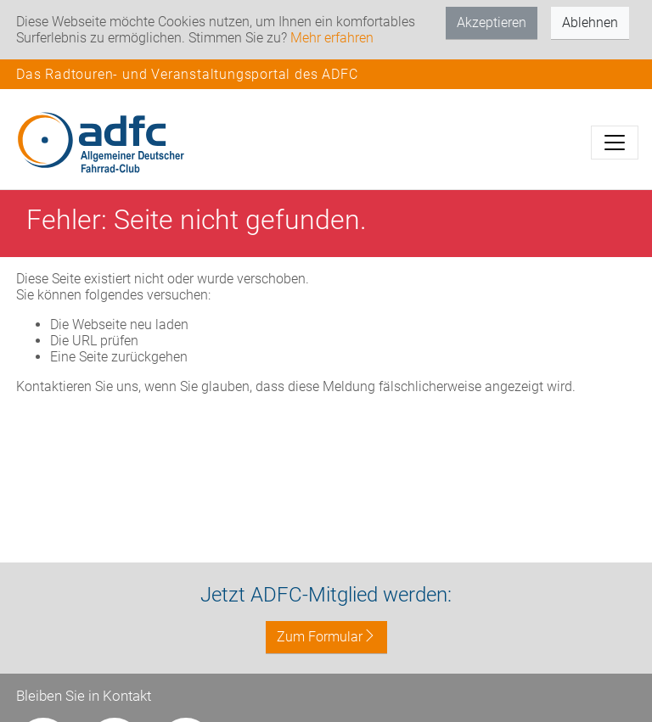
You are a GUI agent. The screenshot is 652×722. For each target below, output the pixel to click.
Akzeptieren (491, 22)
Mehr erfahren (332, 38)
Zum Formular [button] (326, 637)
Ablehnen (590, 22)
